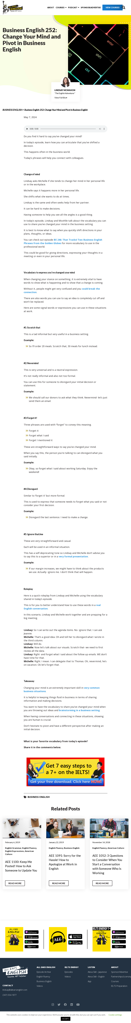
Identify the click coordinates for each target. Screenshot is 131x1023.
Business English (12, 109)
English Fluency (29, 848)
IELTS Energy (72, 967)
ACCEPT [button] (65, 1019)
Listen (91, 967)
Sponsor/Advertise (84, 8)
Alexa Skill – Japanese (97, 971)
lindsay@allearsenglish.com (15, 989)
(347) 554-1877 (10, 994)
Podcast (66, 8)
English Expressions (14, 851)
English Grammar (13, 848)
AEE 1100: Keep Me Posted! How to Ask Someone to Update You (21, 866)
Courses (54, 8)
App (89, 980)
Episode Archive (44, 971)
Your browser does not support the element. (65, 128)
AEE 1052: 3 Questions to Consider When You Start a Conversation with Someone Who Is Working (108, 864)
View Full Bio (60, 97)
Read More (15, 883)
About (45, 8)
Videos (40, 985)
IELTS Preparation (119, 985)
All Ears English (46, 967)
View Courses (106, 8)
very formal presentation (73, 556)
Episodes (69, 971)
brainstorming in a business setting (79, 710)
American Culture (116, 848)
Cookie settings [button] (115, 1015)
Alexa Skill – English (96, 976)
